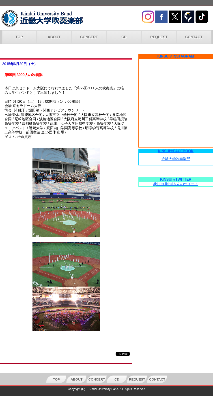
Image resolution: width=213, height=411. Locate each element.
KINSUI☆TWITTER (175, 179)
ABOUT (54, 37)
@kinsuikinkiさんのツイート (175, 184)
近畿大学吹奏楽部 (175, 159)
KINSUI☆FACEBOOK (176, 151)
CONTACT (193, 37)
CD (124, 37)
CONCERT (89, 37)
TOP (19, 37)
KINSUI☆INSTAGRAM (175, 56)
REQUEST (159, 37)
